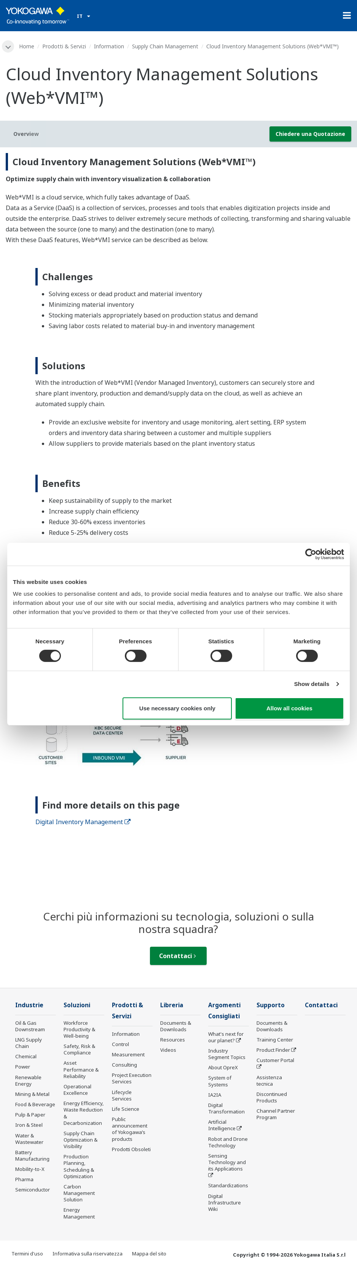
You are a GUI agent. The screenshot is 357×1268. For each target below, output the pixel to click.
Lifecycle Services (122, 1095)
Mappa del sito (149, 1253)
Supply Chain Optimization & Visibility (80, 1140)
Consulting (124, 1064)
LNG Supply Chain (28, 1042)
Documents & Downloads (175, 1026)
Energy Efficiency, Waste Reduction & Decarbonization (84, 1113)
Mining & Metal (32, 1094)
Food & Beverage (35, 1104)
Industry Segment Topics (226, 1054)
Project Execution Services (131, 1078)
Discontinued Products (272, 1097)
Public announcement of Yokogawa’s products (129, 1129)
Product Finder (273, 1049)
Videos (168, 1049)
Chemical (26, 1056)
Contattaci (177, 956)
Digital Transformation (226, 1108)
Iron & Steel (29, 1124)
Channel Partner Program (276, 1114)
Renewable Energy (28, 1080)
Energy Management (79, 1213)
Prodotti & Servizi (64, 46)
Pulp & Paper (30, 1114)
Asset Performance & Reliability (81, 1069)
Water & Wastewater (29, 1138)
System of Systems (219, 1081)
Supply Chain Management (165, 46)
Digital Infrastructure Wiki (224, 1202)
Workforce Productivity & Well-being (79, 1029)
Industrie (29, 1005)
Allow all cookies (289, 708)
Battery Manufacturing (32, 1155)
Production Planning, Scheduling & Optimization (79, 1166)
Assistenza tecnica (269, 1080)
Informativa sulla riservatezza (88, 1253)
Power (22, 1066)
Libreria (171, 1005)
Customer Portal (275, 1060)
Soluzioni (77, 1005)
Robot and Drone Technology (228, 1142)
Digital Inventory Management (83, 822)
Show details (312, 684)
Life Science (125, 1108)
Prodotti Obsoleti (131, 1149)
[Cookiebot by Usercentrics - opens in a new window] (310, 554)
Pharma (24, 1179)
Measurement (128, 1054)
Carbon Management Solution (79, 1193)
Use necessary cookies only (177, 708)
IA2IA (214, 1094)
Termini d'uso (27, 1253)
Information (109, 46)
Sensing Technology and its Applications (227, 1162)
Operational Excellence (77, 1089)
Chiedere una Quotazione (310, 133)
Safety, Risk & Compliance (79, 1049)
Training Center (275, 1039)
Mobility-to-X (30, 1169)
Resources (172, 1039)
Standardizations (228, 1185)
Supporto (271, 1005)
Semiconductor (32, 1189)
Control (120, 1044)
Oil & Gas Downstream (30, 1026)
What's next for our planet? (226, 1037)
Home (26, 46)
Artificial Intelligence (222, 1125)
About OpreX (223, 1067)
